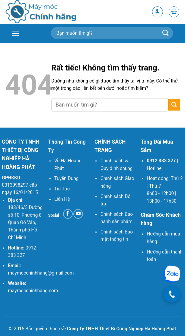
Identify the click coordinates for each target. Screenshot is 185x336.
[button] (174, 11)
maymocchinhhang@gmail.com (41, 273)
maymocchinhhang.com (33, 290)
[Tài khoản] (157, 11)
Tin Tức (62, 188)
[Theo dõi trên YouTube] (78, 214)
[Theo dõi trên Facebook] (68, 214)
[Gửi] (174, 105)
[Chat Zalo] (171, 274)
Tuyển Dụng (66, 178)
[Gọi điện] (171, 294)
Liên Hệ (62, 199)
